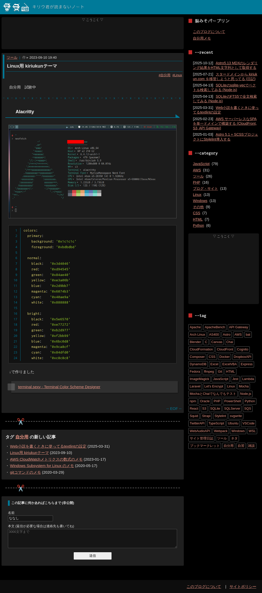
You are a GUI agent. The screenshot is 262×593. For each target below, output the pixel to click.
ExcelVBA (229, 364)
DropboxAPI (242, 357)
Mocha (244, 386)
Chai (229, 342)
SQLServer (232, 408)
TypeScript (216, 423)
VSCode (248, 423)
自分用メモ (202, 38)
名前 (11, 512)
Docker (225, 357)
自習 (241, 446)
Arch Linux (197, 334)
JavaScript (201, 164)
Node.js (245, 394)
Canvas (216, 342)
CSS (196, 213)
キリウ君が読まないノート (43, 7)
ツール (12, 57)
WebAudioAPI (200, 431)
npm (193, 401)
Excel (214, 364)
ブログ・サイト (205, 188)
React (194, 408)
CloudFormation (201, 349)
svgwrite (236, 416)
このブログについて (209, 32)
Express (247, 364)
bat (248, 334)
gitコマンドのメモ (25, 472)
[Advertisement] (93, 35)
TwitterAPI (197, 423)
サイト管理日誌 (201, 438)
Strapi (206, 416)
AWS (197, 170)
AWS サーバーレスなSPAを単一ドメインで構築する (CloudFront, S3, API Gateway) (225, 123)
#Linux (177, 75)
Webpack (220, 431)
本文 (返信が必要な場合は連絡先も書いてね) (41, 526)
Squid (194, 416)
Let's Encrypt (213, 386)
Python (198, 225)
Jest (235, 379)
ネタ (234, 438)
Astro (227, 334)
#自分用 (164, 75)
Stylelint (220, 416)
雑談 (251, 446)
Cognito (242, 349)
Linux (197, 195)
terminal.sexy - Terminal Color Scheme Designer (59, 387)
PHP (196, 182)
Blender (195, 342)
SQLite (215, 408)
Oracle (205, 401)
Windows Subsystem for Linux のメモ (42, 465)
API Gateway (238, 327)
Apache (195, 327)
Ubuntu (233, 423)
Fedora (195, 371)
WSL (252, 431)
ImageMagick (199, 379)
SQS (247, 408)
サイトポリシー (243, 586)
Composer (197, 357)
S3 (204, 408)
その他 (198, 207)
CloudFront (225, 349)
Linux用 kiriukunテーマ (32, 66)
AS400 (214, 334)
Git (220, 371)
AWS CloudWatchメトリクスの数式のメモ (46, 459)
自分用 (21, 436)
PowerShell (232, 401)
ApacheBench (215, 327)
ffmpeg (209, 371)
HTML (198, 219)
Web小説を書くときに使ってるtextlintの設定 (48, 446)
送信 (92, 556)
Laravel (195, 386)
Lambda (248, 379)
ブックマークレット (205, 446)
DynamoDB (198, 364)
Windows (200, 201)
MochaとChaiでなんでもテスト (213, 394)
